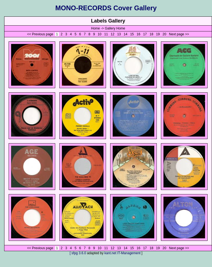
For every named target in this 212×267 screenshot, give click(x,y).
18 (151, 34)
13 (119, 34)
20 (164, 34)
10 (99, 34)
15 (132, 34)
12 (112, 34)
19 (158, 34)
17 (145, 34)
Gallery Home (115, 28)
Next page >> (179, 34)
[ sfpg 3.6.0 (78, 253)
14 (125, 34)
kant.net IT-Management (122, 253)
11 (106, 34)
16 (138, 34)
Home (95, 28)
